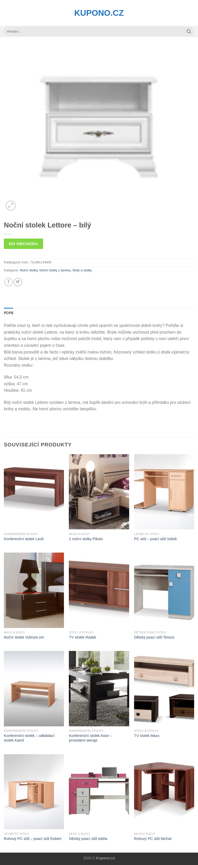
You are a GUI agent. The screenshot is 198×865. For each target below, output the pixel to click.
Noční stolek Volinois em (24, 637)
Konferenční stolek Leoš (24, 539)
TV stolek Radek (82, 637)
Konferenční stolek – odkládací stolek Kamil (29, 738)
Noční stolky (29, 270)
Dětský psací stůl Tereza (154, 637)
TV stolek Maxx (146, 736)
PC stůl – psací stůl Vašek (155, 539)
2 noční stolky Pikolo (86, 539)
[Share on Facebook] (8, 282)
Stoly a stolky (82, 270)
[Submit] (188, 31)
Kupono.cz (99, 13)
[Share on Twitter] (18, 282)
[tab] (8, 313)
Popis (8, 313)
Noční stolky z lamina (55, 270)
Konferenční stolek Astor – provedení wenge (90, 738)
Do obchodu (23, 243)
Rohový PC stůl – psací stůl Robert (32, 839)
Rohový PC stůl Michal (152, 839)
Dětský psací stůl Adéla (88, 839)
